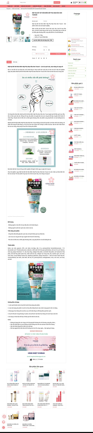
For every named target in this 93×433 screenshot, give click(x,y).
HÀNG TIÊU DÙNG (47, 6)
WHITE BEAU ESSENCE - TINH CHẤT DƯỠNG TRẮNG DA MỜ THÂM (79, 121)
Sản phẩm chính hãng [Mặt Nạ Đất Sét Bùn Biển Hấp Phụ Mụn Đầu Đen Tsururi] (75, 53)
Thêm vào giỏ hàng (40, 53)
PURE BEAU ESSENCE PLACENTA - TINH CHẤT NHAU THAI (79, 128)
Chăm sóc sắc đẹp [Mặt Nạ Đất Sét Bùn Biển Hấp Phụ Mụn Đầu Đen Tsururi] (15, 8)
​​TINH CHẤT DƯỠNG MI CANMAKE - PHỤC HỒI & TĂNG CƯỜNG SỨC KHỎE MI (58, 404)
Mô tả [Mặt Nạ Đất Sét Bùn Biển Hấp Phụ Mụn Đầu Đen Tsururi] (9, 62)
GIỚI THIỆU (16, 6)
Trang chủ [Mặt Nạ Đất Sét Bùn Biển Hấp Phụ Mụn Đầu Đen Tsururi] (8, 8)
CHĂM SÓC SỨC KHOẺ (26, 6)
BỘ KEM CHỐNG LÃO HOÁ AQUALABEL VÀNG (79, 87)
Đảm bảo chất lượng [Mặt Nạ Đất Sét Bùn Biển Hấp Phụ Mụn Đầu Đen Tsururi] (75, 44)
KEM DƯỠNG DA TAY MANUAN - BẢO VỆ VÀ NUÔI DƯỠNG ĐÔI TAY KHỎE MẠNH (44, 384)
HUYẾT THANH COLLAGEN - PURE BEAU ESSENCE (79, 135)
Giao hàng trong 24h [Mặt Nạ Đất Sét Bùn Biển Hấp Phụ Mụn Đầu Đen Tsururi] (75, 39)
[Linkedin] (41, 58)
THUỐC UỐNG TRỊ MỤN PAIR (79, 162)
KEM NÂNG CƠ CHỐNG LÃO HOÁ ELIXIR (12, 425)
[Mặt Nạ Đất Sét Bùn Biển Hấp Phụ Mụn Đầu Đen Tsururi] (82, 2)
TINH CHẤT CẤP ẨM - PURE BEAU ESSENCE (78, 107)
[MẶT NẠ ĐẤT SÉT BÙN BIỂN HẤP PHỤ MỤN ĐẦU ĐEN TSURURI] (7, 2)
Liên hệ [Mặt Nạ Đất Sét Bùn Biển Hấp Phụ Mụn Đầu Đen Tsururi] (58, 53)
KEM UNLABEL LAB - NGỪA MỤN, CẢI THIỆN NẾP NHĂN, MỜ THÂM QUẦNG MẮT (58, 384)
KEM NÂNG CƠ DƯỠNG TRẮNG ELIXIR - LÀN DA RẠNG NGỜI (28, 425)
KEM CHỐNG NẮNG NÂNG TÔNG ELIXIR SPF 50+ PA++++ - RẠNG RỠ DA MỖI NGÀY (28, 404)
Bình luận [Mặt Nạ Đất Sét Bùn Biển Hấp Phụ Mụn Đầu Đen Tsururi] (15, 62)
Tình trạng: (34, 46)
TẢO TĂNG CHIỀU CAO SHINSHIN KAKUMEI (78, 142)
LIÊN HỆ (63, 6)
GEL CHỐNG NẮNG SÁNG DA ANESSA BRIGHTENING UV (13, 384)
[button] (74, 2)
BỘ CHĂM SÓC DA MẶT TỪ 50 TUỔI (79, 101)
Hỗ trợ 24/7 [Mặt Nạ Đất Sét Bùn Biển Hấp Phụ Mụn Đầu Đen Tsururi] (73, 49)
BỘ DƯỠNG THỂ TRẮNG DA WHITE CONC (79, 176)
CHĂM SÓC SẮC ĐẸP (37, 6)
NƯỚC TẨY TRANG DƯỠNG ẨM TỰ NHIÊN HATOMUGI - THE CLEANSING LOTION (78, 94)
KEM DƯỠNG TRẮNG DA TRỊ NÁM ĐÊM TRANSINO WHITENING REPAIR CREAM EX (79, 155)
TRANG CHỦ (9, 6)
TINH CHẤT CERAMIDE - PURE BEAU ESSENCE (79, 114)
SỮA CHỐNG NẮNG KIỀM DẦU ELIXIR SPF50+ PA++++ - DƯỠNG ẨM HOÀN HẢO (44, 404)
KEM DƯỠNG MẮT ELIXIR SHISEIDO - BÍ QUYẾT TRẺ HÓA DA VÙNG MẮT (12, 404)
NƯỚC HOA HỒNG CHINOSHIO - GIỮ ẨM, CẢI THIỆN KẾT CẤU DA (28, 384)
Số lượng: (34, 49)
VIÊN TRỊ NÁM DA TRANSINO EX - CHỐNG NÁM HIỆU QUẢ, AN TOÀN (79, 149)
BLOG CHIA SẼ (56, 6)
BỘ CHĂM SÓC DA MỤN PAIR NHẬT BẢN (79, 169)
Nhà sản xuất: (35, 21)
